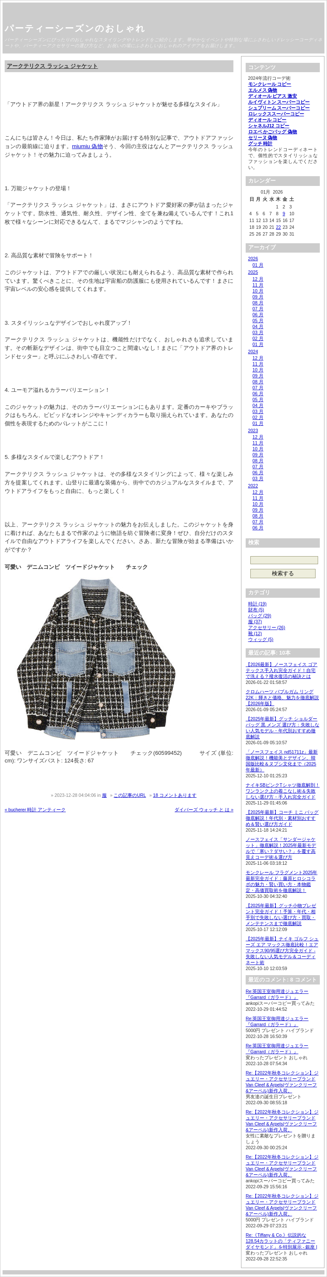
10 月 (257, 290)
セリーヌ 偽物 (262, 137)
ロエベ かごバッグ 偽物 (272, 131)
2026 (253, 258)
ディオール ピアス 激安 (272, 95)
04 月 (257, 326)
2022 (253, 485)
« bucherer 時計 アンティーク (35, 809)
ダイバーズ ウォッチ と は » (204, 809)
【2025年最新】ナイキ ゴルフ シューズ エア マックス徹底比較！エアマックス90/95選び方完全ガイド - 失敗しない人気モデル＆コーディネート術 (282, 950)
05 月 (257, 320)
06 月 (257, 314)
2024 (253, 351)
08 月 (257, 302)
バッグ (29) (260, 615)
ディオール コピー (267, 119)
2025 (253, 272)
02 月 (257, 338)
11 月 (257, 284)
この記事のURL (130, 795)
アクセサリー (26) (266, 627)
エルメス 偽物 (262, 90)
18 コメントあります (175, 795)
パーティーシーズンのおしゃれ (75, 28)
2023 (253, 430)
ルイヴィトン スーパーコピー (279, 101)
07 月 (257, 308)
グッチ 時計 (260, 143)
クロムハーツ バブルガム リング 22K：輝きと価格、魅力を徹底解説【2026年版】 (282, 697)
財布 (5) (256, 609)
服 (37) (255, 621)
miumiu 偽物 (87, 146)
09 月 (257, 296)
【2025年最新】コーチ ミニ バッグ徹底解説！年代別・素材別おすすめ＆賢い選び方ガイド (282, 818)
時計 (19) (257, 603)
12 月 (257, 278)
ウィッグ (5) (261, 639)
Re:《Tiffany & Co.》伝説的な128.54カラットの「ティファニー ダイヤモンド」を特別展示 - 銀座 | (281, 1240)
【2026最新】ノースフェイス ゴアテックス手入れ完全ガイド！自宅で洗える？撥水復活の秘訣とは (281, 670)
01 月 (257, 264)
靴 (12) (255, 633)
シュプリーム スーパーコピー (279, 107)
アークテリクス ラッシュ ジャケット (52, 66)
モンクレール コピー (269, 84)
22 (278, 227)
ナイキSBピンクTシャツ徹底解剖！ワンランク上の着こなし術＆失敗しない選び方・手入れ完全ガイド (283, 790)
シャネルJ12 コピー (269, 125)
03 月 (257, 332)
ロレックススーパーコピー (276, 113)
